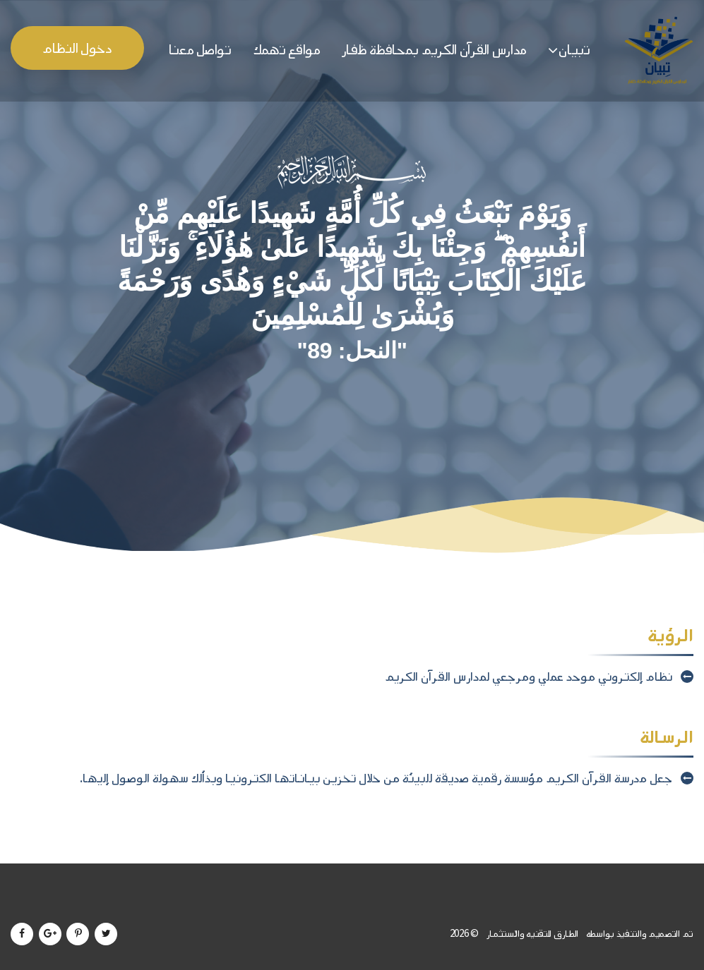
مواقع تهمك (287, 50)
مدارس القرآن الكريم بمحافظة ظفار (434, 50)
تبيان (574, 50)
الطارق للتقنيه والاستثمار (531, 933)
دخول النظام (77, 48)
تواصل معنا (200, 50)
